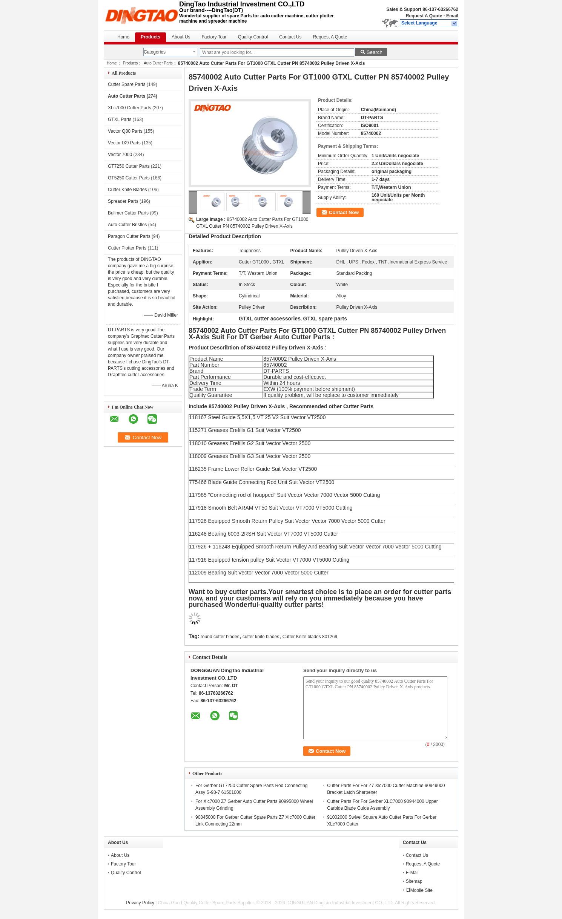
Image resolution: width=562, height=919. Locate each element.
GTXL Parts (119, 119)
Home (123, 37)
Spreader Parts (123, 201)
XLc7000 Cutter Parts (129, 107)
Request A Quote (424, 15)
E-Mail (412, 872)
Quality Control (253, 37)
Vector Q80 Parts (125, 131)
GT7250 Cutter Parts (129, 166)
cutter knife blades (261, 636)
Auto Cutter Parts (158, 63)
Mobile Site (419, 890)
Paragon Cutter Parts (129, 236)
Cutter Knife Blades (127, 189)
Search (374, 52)
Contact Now (344, 212)
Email (452, 15)
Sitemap (414, 881)
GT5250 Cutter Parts (129, 178)
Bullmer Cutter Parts (128, 213)
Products (150, 37)
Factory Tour (213, 37)
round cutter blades (220, 636)
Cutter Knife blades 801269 (310, 636)
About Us (181, 37)
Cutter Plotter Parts (127, 248)
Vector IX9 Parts (124, 143)
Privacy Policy (140, 902)
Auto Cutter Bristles (127, 224)
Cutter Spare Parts (126, 84)
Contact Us (290, 37)
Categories (155, 52)
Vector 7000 (120, 154)
